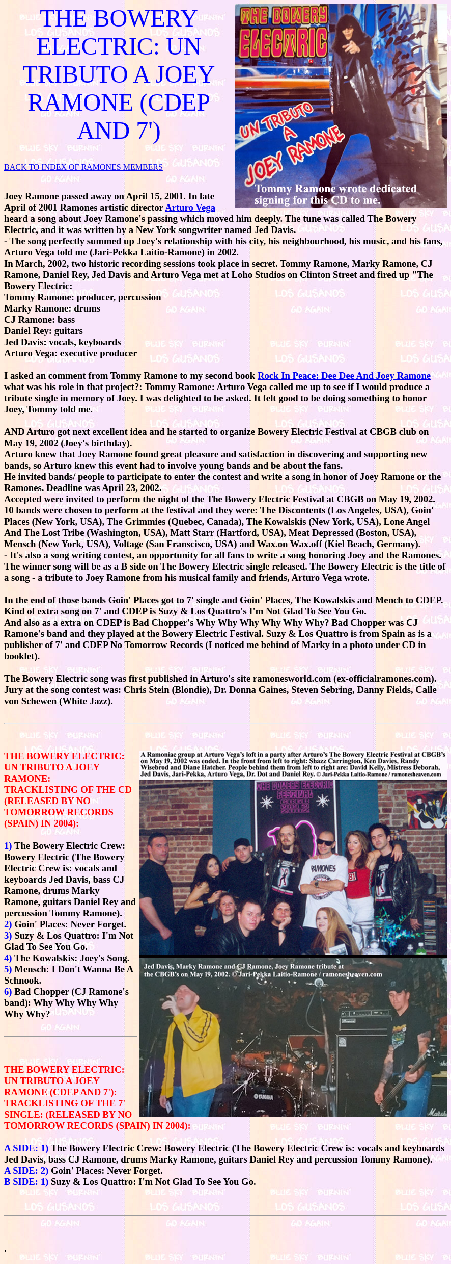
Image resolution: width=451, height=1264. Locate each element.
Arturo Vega (190, 207)
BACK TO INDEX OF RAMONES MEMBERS (83, 167)
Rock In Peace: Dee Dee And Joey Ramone (344, 375)
